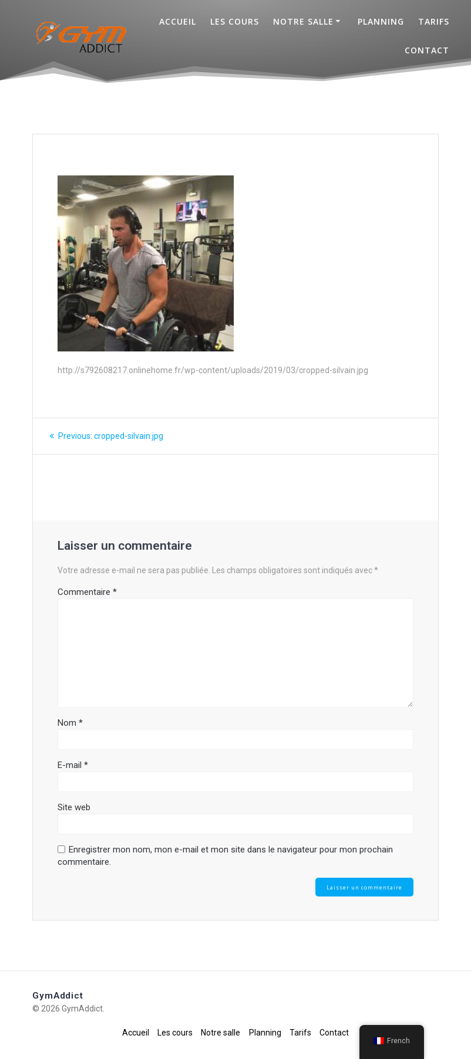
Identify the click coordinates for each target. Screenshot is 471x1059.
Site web (74, 807)
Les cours (234, 21)
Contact (427, 50)
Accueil (177, 21)
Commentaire (87, 592)
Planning (381, 21)
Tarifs (433, 21)
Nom (70, 723)
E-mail (73, 765)
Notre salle (303, 21)
